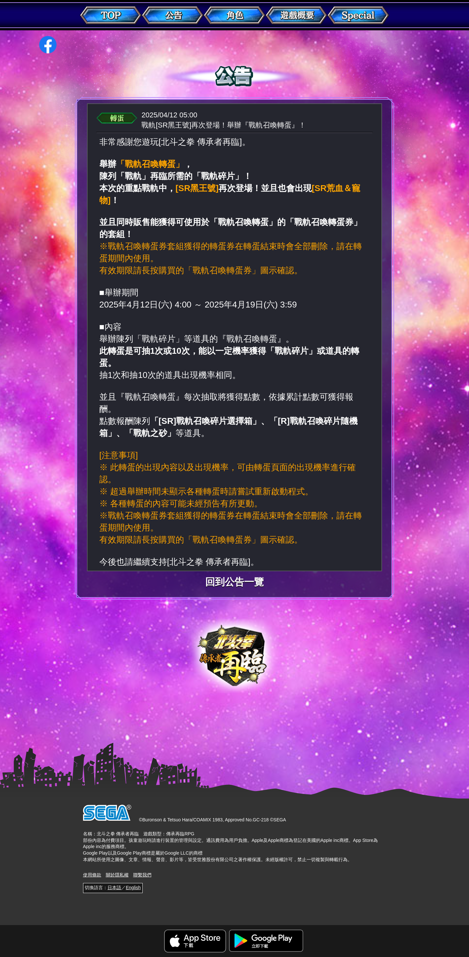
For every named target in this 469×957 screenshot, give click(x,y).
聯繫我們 (142, 874)
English (133, 887)
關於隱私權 (117, 874)
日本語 (114, 887)
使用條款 (92, 874)
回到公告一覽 (234, 582)
